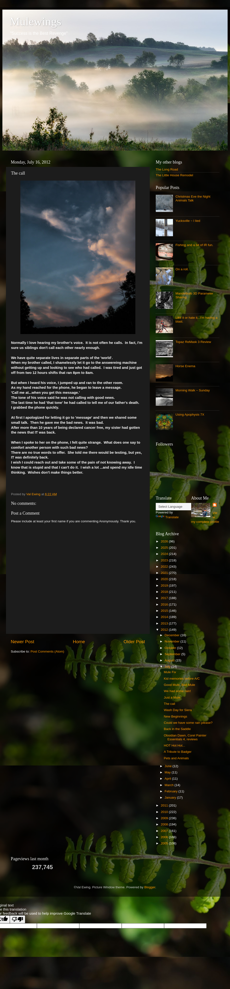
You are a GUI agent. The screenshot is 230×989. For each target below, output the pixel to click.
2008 (165, 824)
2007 (165, 831)
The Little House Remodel (174, 175)
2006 (165, 837)
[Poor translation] (17, 919)
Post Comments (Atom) (47, 651)
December (172, 635)
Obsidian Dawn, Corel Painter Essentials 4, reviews (185, 737)
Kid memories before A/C (182, 678)
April (168, 778)
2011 (165, 805)
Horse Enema (185, 366)
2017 (165, 598)
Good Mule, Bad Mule (179, 685)
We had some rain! (177, 691)
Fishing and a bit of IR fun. (194, 245)
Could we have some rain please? (188, 722)
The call (169, 704)
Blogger (149, 887)
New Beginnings (175, 716)
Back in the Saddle (177, 729)
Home (79, 641)
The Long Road (167, 169)
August (170, 660)
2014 (165, 617)
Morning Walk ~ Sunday (192, 390)
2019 (165, 585)
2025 (165, 547)
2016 (165, 604)
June (168, 766)
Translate (167, 517)
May (168, 772)
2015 (165, 610)
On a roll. (182, 269)
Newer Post (22, 641)
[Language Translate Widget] (179, 506)
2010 (165, 812)
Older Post (134, 641)
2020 (165, 579)
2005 (165, 843)
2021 (165, 573)
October (171, 648)
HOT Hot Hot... (174, 745)
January (171, 797)
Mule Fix (170, 672)
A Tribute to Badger (178, 752)
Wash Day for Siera (178, 710)
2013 (165, 623)
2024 (165, 554)
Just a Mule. (172, 697)
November (172, 641)
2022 (165, 566)
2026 (165, 541)
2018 (165, 592)
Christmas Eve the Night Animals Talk (192, 198)
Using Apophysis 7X (189, 414)
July (168, 666)
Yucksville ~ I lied (187, 221)
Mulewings (35, 21)
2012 (165, 629)
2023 (165, 560)
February (171, 791)
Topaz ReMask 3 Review (193, 342)
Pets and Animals (176, 758)
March (169, 785)
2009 (165, 818)
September (173, 654)
